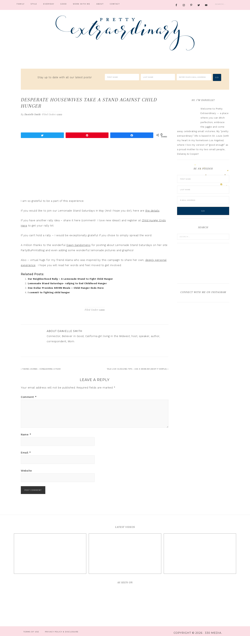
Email (26, 449)
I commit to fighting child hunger (49, 289)
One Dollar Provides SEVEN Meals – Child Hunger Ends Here (66, 284)
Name (26, 431)
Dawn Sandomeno (78, 241)
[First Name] (122, 77)
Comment (29, 393)
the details (152, 207)
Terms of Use (31, 628)
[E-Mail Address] (203, 197)
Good (59, 111)
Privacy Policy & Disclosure (61, 628)
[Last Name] (158, 77)
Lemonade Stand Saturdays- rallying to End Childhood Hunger (67, 280)
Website (26, 467)
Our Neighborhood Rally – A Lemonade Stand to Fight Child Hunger (70, 275)
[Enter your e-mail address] (194, 77)
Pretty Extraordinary (125, 33)
